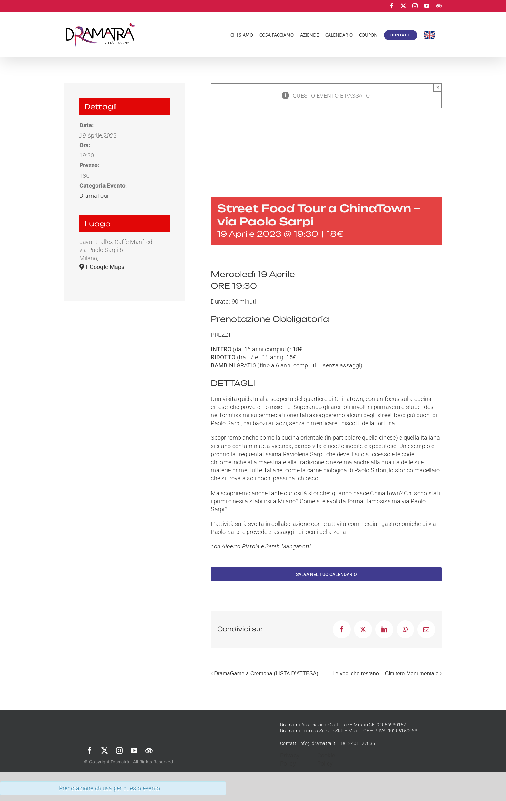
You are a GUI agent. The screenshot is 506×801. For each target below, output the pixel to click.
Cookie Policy (326, 759)
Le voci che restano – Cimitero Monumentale (385, 673)
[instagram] (119, 750)
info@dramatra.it (317, 743)
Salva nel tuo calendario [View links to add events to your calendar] (326, 574)
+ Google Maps (105, 267)
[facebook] (90, 750)
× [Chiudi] (437, 87)
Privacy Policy (289, 759)
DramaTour (94, 195)
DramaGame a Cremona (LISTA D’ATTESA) (266, 673)
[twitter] (104, 750)
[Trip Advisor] (149, 750)
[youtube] (134, 750)
